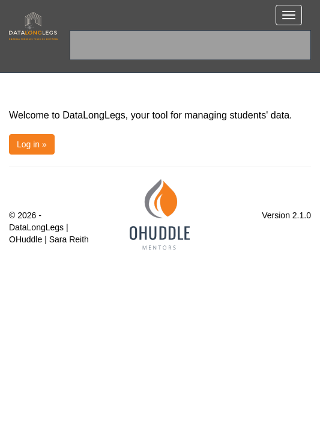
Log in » (32, 144)
